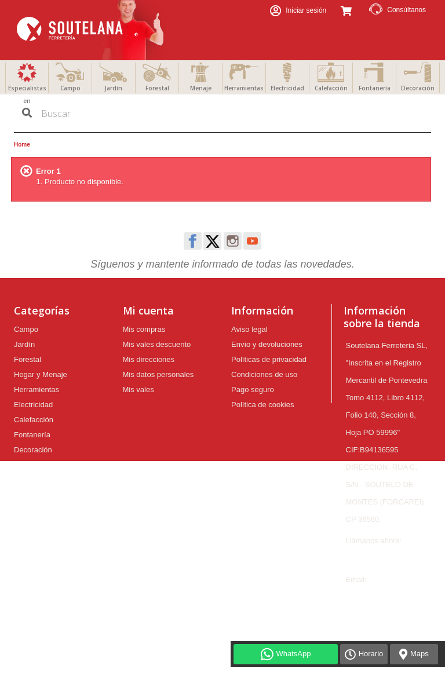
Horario (371, 653)
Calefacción (331, 88)
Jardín (113, 88)
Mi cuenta (148, 310)
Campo (70, 88)
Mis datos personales (158, 374)
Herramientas (244, 88)
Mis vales (138, 389)
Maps (419, 653)
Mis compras (144, 329)
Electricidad (287, 88)
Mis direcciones (149, 359)
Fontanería (375, 88)
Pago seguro (252, 389)
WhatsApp (293, 653)
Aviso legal (249, 329)
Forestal (157, 88)
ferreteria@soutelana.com (389, 596)
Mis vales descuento (157, 344)
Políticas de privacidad (269, 359)
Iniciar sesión (305, 10)
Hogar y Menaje (40, 374)
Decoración (418, 88)
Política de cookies (262, 404)
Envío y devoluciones (266, 344)
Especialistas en (27, 94)
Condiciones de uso (264, 374)
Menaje (200, 88)
